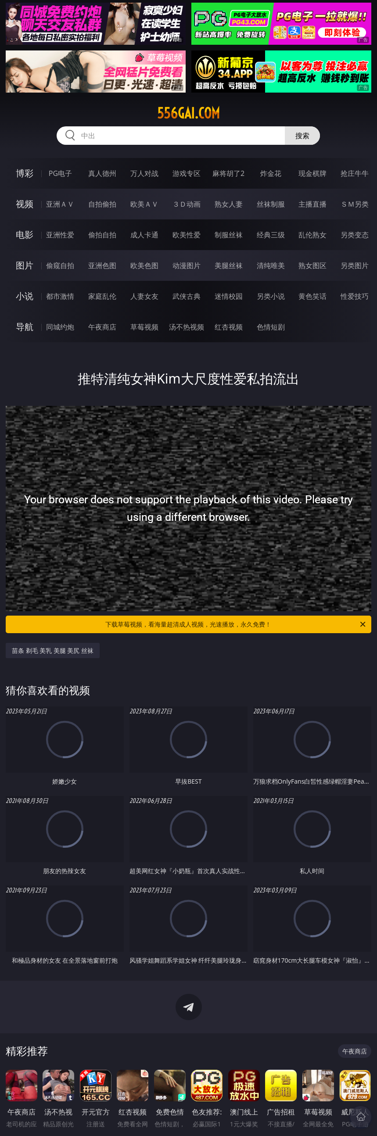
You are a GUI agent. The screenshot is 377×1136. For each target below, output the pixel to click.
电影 (24, 234)
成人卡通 (144, 235)
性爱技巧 (355, 296)
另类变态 (355, 235)
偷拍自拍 (102, 235)
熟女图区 (312, 265)
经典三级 (271, 235)
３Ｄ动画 (186, 204)
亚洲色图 (102, 265)
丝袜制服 (271, 204)
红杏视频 (229, 327)
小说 (24, 296)
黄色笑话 (312, 296)
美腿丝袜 (229, 265)
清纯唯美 (271, 265)
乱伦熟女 (312, 235)
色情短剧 (271, 327)
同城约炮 (60, 327)
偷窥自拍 (60, 265)
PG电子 (60, 173)
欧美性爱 (186, 235)
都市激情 (60, 296)
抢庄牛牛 (355, 173)
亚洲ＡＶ (60, 204)
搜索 (302, 135)
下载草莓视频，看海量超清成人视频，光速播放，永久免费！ (236, 624)
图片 (24, 265)
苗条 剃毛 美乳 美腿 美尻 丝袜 (52, 650)
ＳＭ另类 (355, 204)
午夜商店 (102, 327)
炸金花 (270, 173)
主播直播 (312, 204)
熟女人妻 (229, 204)
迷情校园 (229, 296)
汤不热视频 (186, 327)
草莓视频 (144, 327)
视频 (24, 204)
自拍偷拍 (102, 204)
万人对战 (144, 173)
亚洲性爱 (60, 235)
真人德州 (102, 173)
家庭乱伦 (102, 296)
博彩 (24, 173)
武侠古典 (186, 296)
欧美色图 (144, 265)
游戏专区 (186, 173)
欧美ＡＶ (144, 204)
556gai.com (188, 113)
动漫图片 (186, 265)
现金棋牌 (312, 173)
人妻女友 (144, 296)
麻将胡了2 (228, 173)
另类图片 (355, 265)
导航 (24, 327)
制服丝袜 (229, 235)
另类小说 (271, 296)
